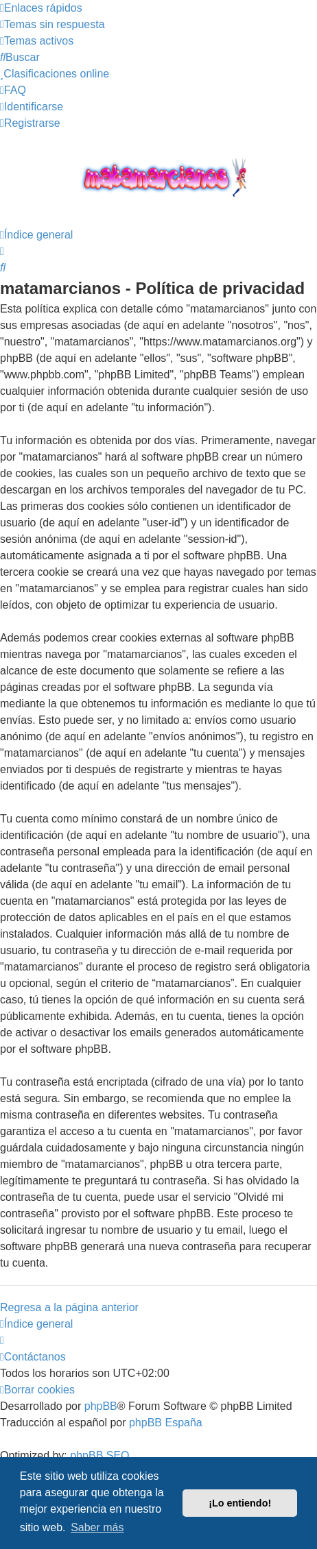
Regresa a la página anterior (69, 1307)
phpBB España (165, 1422)
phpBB (100, 1406)
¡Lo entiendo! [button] (240, 1503)
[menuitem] (52, 24)
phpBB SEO (99, 1455)
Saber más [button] (97, 1527)
